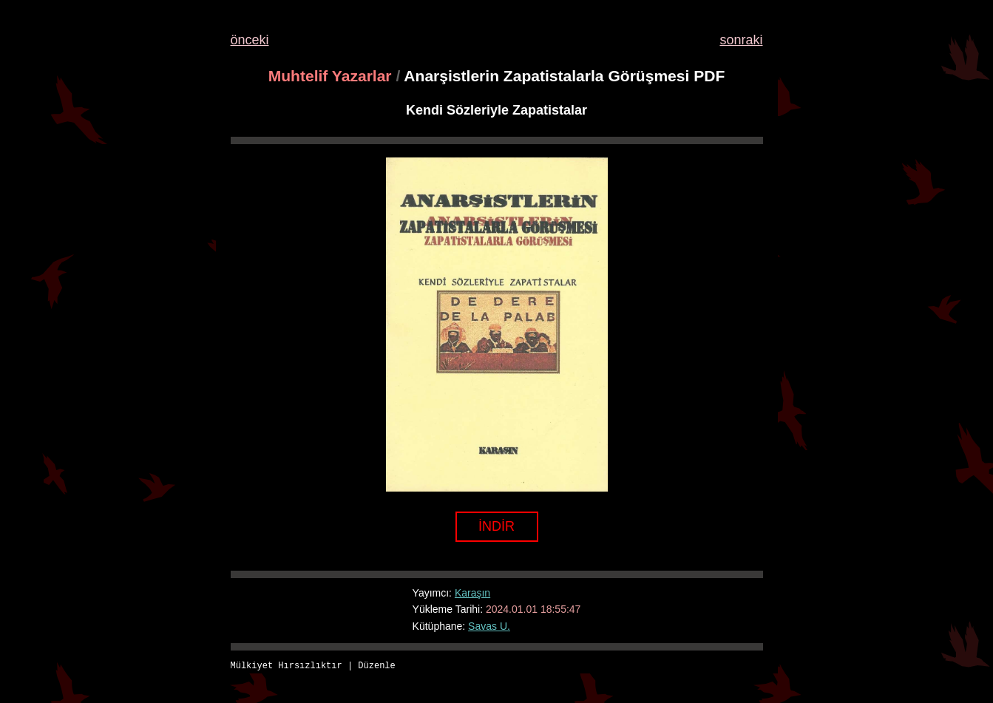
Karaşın (472, 593)
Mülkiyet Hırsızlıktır (286, 666)
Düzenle (376, 666)
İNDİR (496, 526)
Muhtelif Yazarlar (330, 75)
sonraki (740, 40)
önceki (250, 40)
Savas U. (489, 626)
